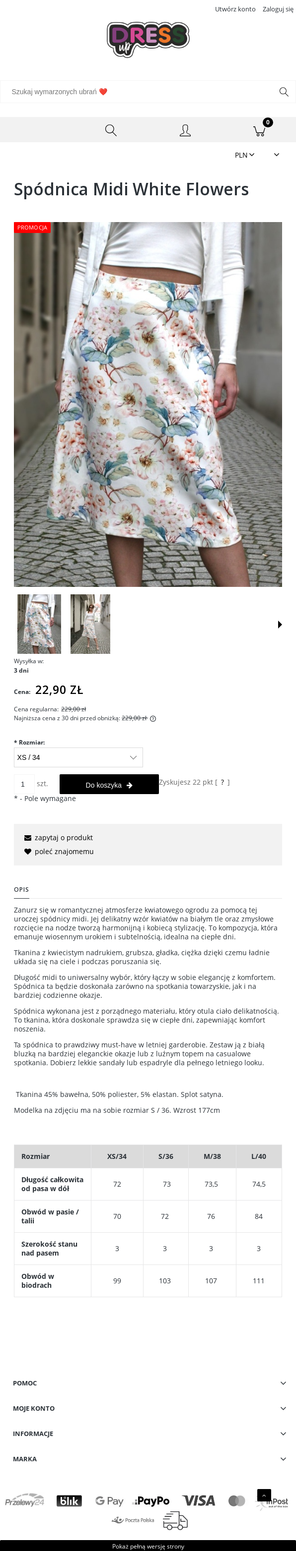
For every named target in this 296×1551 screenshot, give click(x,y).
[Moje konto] (185, 131)
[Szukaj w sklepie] (138, 92)
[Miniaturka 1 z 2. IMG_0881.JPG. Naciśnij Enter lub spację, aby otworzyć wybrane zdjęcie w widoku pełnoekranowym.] (39, 624)
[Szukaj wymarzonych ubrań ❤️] (284, 91)
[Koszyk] (259, 129)
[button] (280, 625)
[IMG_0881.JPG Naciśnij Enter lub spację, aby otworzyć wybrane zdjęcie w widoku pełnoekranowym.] (148, 404)
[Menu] (37, 129)
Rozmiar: (29, 742)
